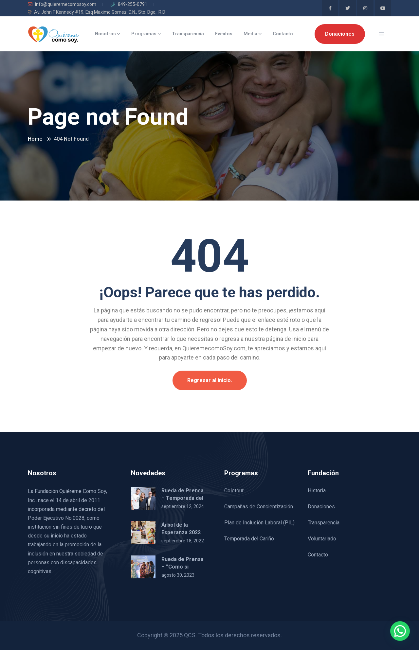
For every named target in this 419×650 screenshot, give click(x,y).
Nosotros (105, 33)
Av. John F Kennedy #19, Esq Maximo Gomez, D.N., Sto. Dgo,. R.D (96, 12)
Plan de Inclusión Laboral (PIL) (259, 522)
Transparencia (188, 33)
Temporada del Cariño (249, 539)
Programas (143, 33)
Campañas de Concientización (258, 506)
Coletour (234, 490)
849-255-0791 (129, 4)
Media (250, 33)
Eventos (223, 33)
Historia (317, 490)
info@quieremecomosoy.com (62, 4)
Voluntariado (322, 539)
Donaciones (340, 34)
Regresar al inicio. (209, 380)
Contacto (283, 33)
